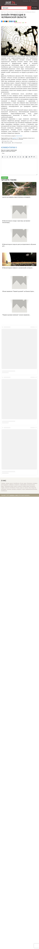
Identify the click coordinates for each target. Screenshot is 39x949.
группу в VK (15, 138)
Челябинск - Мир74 (14, 947)
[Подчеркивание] (7, 157)
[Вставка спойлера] (32, 157)
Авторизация (26, 1)
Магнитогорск (10, 12)
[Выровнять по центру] (13, 157)
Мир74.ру (3, 12)
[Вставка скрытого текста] (34, 157)
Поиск (34, 7)
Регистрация (34, 1)
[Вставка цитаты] (29, 157)
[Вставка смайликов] (23, 157)
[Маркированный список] (18, 157)
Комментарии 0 (9, 147)
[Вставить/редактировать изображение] (26, 157)
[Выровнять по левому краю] (10, 157)
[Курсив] (5, 157)
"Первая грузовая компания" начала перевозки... (16, 315)
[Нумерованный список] (20, 157)
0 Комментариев (7, 142)
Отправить (4, 177)
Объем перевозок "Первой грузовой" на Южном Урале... (18, 291)
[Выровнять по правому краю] (15, 157)
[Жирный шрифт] (3, 157)
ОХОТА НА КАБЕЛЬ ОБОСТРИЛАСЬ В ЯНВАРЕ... (16, 197)
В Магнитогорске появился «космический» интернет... (17, 268)
